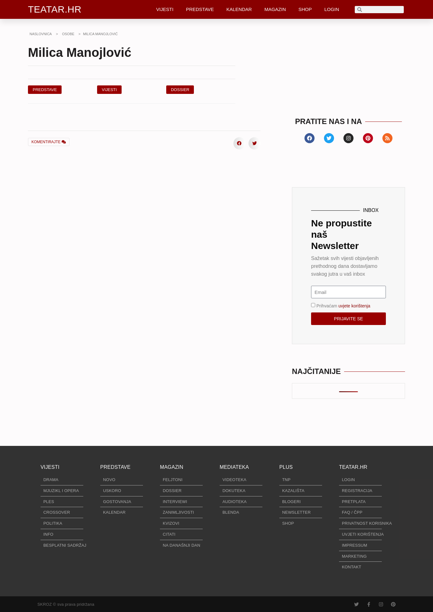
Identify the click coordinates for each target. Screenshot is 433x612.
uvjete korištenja (354, 305)
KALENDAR (239, 9)
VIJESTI (164, 9)
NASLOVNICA (41, 34)
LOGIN (331, 9)
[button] (180, 89)
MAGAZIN (275, 9)
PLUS (286, 467)
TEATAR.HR (54, 9)
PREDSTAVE (200, 9)
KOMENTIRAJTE (48, 142)
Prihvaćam (343, 305)
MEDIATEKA (234, 467)
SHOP (305, 9)
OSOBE (68, 34)
